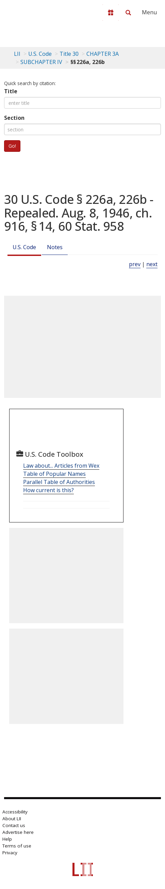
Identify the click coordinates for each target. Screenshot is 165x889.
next (152, 264)
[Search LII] (128, 12)
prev (135, 264)
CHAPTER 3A (102, 54)
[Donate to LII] (110, 12)
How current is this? (48, 490)
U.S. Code (24, 247)
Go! (12, 146)
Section (14, 118)
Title (10, 91)
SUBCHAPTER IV (41, 62)
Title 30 (69, 54)
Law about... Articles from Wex (61, 465)
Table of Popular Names (54, 474)
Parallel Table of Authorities (59, 482)
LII (17, 54)
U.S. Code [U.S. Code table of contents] (40, 54)
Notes (55, 247)
